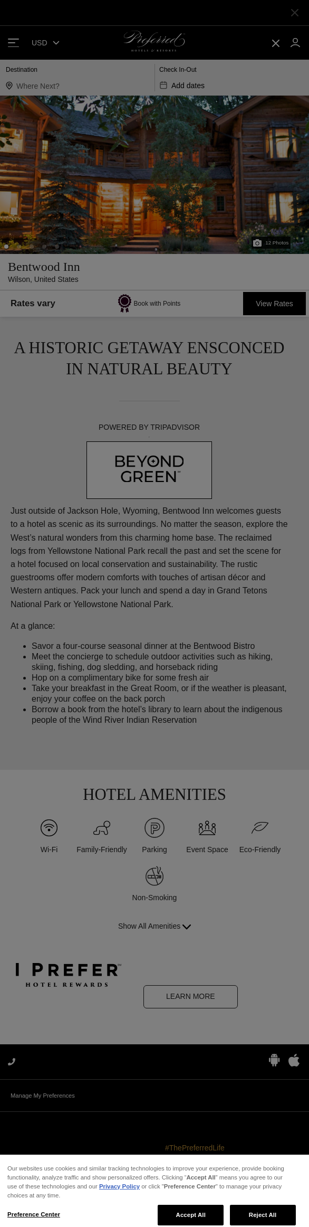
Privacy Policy (119, 1193)
